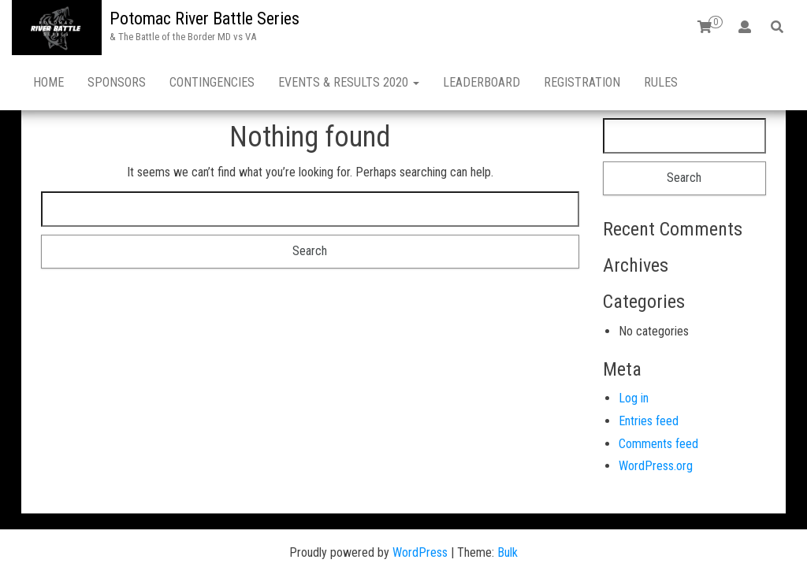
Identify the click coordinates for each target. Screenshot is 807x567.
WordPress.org (656, 410)
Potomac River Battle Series (204, 18)
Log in (634, 342)
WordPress (420, 497)
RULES (661, 82)
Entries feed (649, 365)
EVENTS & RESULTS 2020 (348, 82)
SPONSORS (116, 82)
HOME (48, 82)
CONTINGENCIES (212, 82)
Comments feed (658, 388)
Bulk (507, 497)
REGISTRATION (582, 82)
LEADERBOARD (481, 82)
